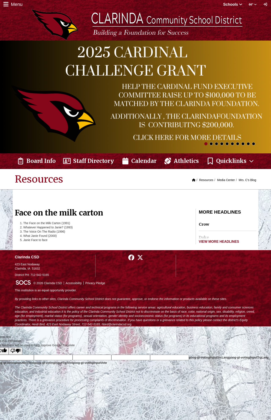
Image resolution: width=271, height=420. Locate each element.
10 (253, 143)
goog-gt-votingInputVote (90, 362)
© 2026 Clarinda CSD (47, 283)
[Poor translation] (15, 351)
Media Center (226, 180)
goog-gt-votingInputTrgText (53, 362)
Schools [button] (232, 4)
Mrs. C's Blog (247, 180)
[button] (230, 161)
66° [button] (253, 4)
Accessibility (74, 283)
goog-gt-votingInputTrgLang (249, 357)
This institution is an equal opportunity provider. (46, 290)
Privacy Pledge (95, 283)
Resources (206, 180)
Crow (204, 224)
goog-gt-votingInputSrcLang (209, 357)
